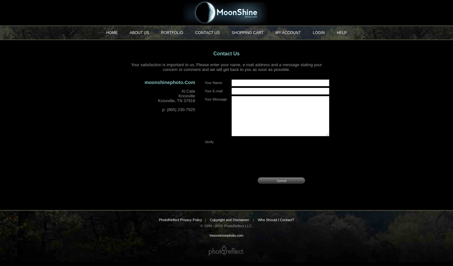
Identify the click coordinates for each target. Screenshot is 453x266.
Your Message (215, 99)
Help (342, 33)
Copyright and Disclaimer (230, 224)
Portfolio (172, 33)
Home (112, 33)
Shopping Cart (248, 33)
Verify (209, 149)
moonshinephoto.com (226, 12)
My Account (288, 33)
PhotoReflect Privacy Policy (180, 224)
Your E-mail (213, 91)
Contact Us (207, 33)
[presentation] (280, 158)
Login (319, 33)
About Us (139, 33)
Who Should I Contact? (276, 224)
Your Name (213, 83)
